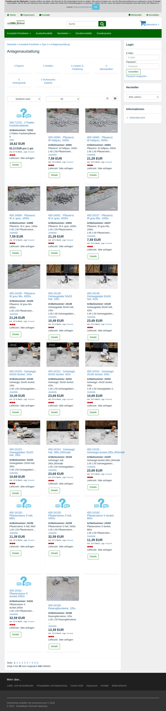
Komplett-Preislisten (19, 33)
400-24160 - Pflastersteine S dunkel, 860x (100, 515)
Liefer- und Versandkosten (20, 685)
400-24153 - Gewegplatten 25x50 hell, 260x (21, 452)
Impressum (27, 15)
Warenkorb (149, 24)
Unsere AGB (77, 685)
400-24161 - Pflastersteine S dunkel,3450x (18, 593)
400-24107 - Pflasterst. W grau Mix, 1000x (100, 217)
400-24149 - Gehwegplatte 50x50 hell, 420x (99, 296)
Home (11, 15)
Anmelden (152, 15)
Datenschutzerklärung (82, 7)
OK (95, 7)
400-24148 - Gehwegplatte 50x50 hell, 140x (60, 296)
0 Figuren (19, 66)
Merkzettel (135, 15)
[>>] (36, 662)
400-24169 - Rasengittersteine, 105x (61, 607)
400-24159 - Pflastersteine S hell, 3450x (60, 515)
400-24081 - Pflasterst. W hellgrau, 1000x (61, 139)
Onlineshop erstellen (17, 703)
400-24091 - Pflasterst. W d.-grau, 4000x (61, 217)
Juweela (52, 154)
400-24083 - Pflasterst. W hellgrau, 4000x (100, 139)
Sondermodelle (84, 33)
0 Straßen (48, 66)
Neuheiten (64, 33)
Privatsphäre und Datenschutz (52, 685)
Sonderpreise (104, 33)
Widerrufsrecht (119, 685)
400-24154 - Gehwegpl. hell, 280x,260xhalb (61, 451)
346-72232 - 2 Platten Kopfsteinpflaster (21, 124)
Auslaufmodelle (44, 33)
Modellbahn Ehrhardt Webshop (31, 706)
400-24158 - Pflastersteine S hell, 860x (21, 515)
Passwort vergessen (136, 76)
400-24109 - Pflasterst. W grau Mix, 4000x (22, 295)
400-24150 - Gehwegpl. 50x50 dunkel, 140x (22, 373)
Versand (31, 152)
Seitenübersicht (137, 117)
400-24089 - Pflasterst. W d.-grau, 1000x (22, 217)
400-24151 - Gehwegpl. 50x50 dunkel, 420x (61, 373)
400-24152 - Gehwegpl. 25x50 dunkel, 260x (100, 373)
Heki (11, 140)
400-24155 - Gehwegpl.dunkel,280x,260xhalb (106, 451)
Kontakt (44, 15)
